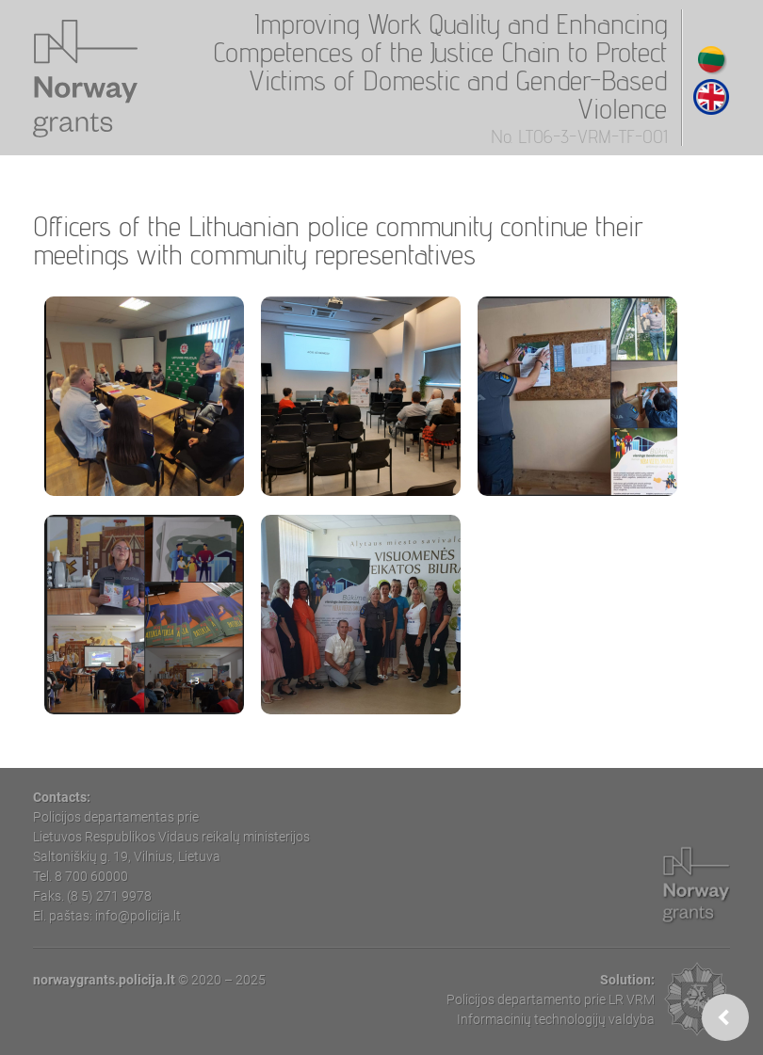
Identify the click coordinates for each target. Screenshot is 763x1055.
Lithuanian (711, 59)
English (711, 97)
